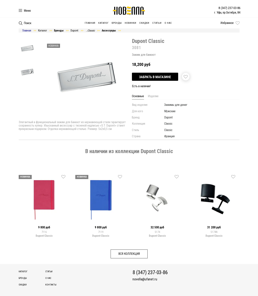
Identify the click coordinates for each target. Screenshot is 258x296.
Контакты (50, 284)
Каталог (103, 22)
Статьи (157, 22)
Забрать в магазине (155, 77)
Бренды (117, 22)
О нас (168, 22)
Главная (90, 22)
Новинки (130, 22)
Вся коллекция (129, 254)
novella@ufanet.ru (144, 279)
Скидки (144, 22)
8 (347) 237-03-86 (229, 8)
